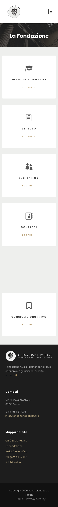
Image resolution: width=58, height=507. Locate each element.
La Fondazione (14, 446)
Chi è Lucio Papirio (16, 440)
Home (19, 499)
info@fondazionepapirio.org (22, 416)
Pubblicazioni (13, 462)
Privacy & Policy (35, 499)
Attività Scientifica (16, 451)
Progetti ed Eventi (16, 457)
